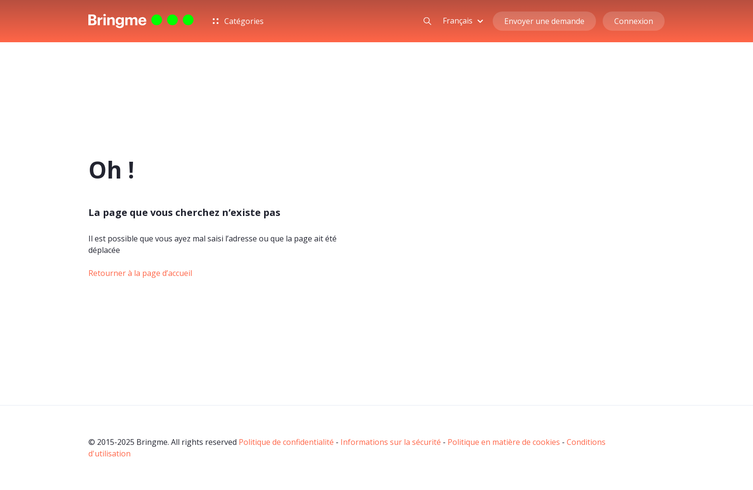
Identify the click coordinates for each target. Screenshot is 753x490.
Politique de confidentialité (286, 442)
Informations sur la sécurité (390, 442)
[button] (464, 20)
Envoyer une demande (544, 21)
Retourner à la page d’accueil (140, 273)
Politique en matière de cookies (504, 442)
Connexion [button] (633, 21)
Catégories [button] (238, 21)
